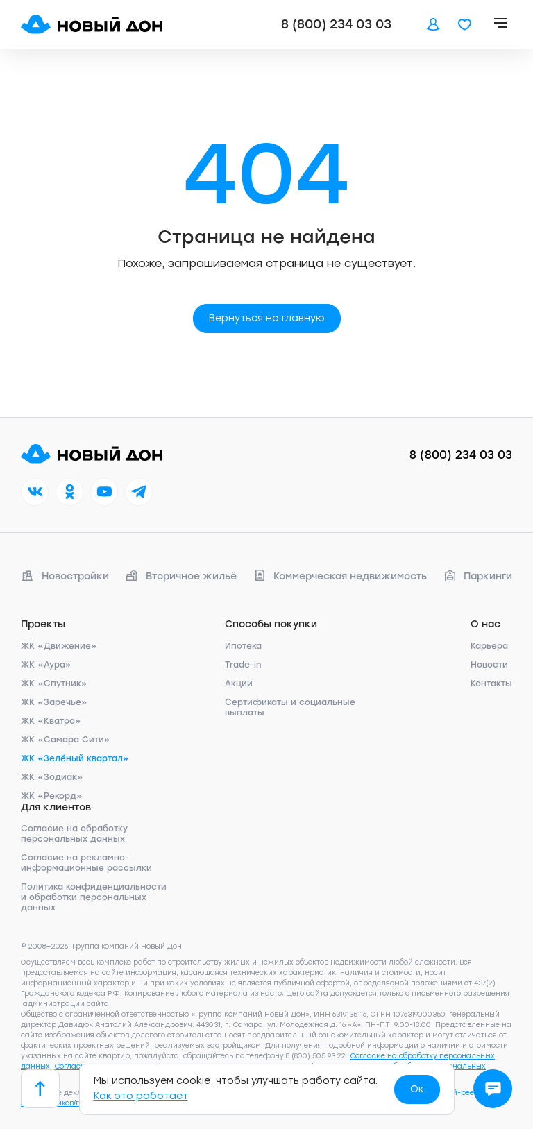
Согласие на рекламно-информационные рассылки (86, 863)
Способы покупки (271, 624)
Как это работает (141, 1096)
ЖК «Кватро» (51, 721)
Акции (239, 683)
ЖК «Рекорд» (52, 796)
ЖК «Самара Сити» (65, 740)
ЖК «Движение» (59, 646)
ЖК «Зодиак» (52, 777)
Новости (489, 665)
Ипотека (243, 646)
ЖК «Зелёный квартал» (75, 758)
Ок (417, 1089)
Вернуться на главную (267, 318)
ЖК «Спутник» (54, 683)
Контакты (491, 683)
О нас (485, 624)
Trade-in (243, 665)
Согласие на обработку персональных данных (74, 834)
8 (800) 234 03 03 (336, 24)
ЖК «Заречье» (54, 702)
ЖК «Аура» (46, 665)
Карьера (489, 646)
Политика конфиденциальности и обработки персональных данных (94, 897)
